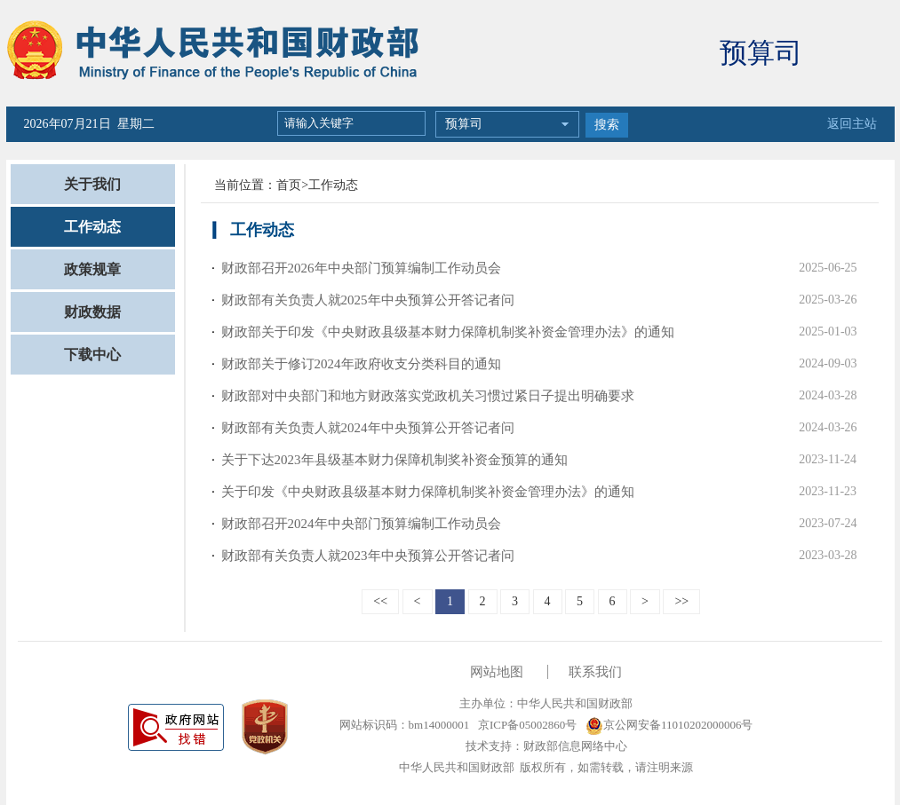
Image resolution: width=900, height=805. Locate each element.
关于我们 (92, 184)
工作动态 (92, 226)
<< (380, 601)
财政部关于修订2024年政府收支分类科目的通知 (361, 364)
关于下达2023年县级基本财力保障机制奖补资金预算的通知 (394, 460)
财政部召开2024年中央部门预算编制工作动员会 (361, 524)
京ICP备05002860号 (526, 724)
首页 (288, 185)
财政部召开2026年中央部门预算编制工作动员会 (361, 268)
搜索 (606, 124)
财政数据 (92, 312)
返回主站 (852, 123)
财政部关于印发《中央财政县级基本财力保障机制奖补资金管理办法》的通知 (447, 332)
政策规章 (92, 269)
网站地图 (496, 672)
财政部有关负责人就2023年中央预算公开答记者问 (367, 556)
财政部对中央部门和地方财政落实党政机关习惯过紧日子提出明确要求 (427, 396)
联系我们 (595, 672)
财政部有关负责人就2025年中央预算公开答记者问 (367, 300)
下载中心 (92, 354)
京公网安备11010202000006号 (669, 724)
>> (681, 601)
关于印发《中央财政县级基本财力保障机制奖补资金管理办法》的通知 (427, 492)
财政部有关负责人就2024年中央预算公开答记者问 (367, 428)
